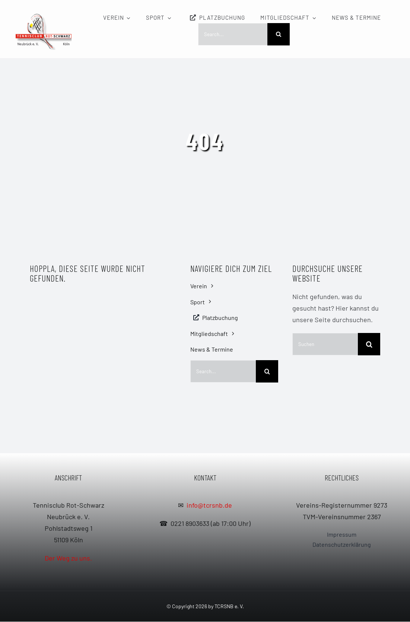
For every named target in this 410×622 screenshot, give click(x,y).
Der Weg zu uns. (68, 558)
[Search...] (232, 34)
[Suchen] (325, 344)
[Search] (278, 34)
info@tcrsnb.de (209, 505)
